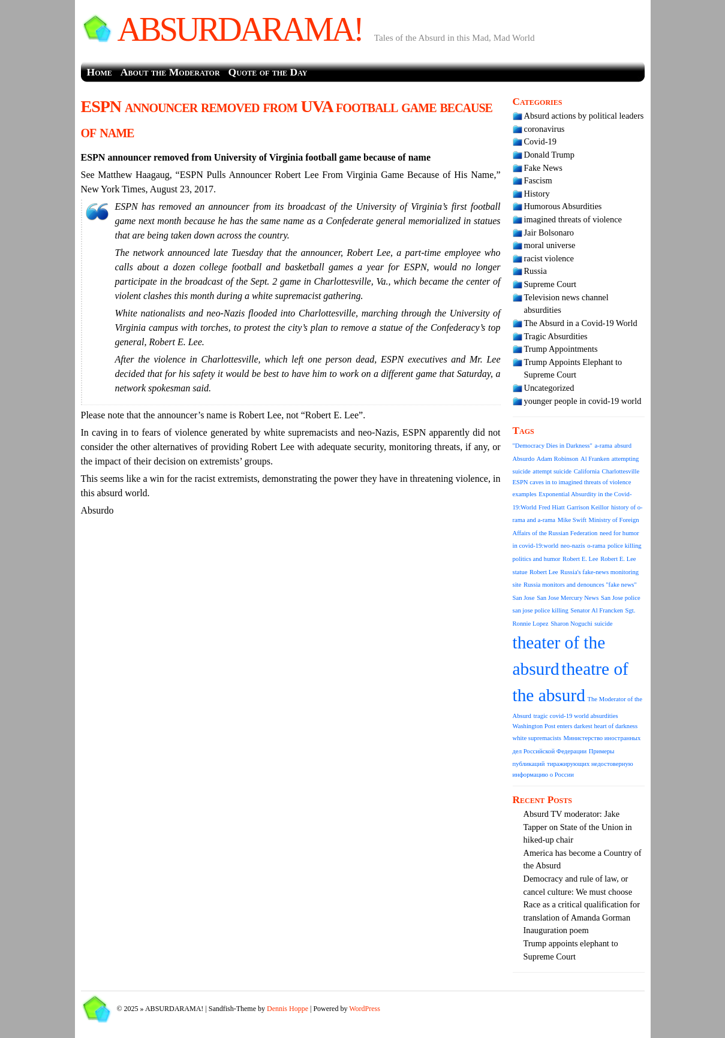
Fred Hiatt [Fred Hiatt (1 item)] (552, 507)
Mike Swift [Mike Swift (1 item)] (572, 520)
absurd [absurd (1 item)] (623, 445)
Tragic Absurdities (556, 336)
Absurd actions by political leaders (584, 115)
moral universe (550, 245)
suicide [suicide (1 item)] (603, 623)
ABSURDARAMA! (240, 29)
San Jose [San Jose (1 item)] (524, 598)
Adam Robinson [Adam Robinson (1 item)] (558, 458)
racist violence (549, 258)
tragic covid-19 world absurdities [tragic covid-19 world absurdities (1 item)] (576, 716)
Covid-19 (540, 141)
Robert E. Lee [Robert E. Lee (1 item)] (580, 559)
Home (99, 72)
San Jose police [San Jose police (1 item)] (620, 598)
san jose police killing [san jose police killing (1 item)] (540, 610)
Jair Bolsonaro (549, 232)
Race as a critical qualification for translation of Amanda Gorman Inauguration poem (582, 917)
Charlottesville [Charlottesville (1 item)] (621, 471)
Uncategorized (549, 388)
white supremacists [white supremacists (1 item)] (537, 738)
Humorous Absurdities (563, 206)
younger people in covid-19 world (583, 401)
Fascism (538, 180)
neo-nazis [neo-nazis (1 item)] (573, 545)
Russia (535, 271)
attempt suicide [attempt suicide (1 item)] (552, 471)
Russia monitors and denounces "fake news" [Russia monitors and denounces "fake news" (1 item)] (580, 584)
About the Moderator (170, 72)
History (537, 193)
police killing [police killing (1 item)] (624, 545)
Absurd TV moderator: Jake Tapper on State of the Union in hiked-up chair (578, 826)
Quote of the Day (268, 72)
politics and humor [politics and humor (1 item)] (537, 559)
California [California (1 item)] (587, 471)
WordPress (364, 1008)
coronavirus (544, 129)
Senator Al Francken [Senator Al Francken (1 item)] (596, 610)
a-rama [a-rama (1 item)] (603, 445)
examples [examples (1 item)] (525, 494)
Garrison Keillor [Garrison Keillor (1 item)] (588, 507)
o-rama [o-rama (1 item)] (596, 545)
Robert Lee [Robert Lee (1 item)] (544, 572)
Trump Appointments (561, 349)
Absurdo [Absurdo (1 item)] (524, 458)
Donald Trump (549, 154)
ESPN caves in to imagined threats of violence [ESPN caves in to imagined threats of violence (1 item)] (572, 482)
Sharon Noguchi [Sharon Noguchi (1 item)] (571, 623)
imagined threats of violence (573, 219)
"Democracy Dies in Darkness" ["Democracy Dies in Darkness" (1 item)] (552, 445)
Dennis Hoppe (287, 1008)
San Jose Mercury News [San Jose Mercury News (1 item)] (567, 598)
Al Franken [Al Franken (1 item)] (594, 458)
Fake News (543, 168)
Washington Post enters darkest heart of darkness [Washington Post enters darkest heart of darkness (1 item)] (575, 726)
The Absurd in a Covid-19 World (580, 323)
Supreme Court (550, 284)
